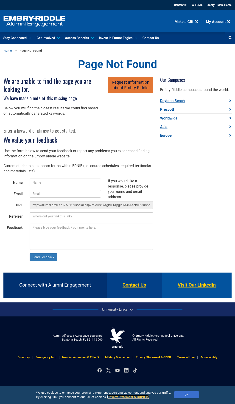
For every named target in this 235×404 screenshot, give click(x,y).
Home (7, 50)
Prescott (167, 109)
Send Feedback (43, 257)
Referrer (16, 216)
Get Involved (47, 38)
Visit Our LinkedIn (197, 285)
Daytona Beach (172, 101)
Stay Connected (17, 38)
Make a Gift (186, 22)
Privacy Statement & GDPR (128, 397)
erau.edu (117, 337)
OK (186, 394)
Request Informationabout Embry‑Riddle (130, 85)
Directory (24, 357)
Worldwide (169, 118)
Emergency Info (46, 357)
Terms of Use (186, 357)
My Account (218, 22)
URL (19, 205)
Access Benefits (79, 38)
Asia (164, 127)
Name (17, 182)
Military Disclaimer (117, 357)
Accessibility (208, 357)
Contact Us (151, 38)
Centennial (180, 5)
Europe (166, 135)
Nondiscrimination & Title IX (80, 357)
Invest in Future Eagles (118, 38)
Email (18, 194)
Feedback (14, 227)
